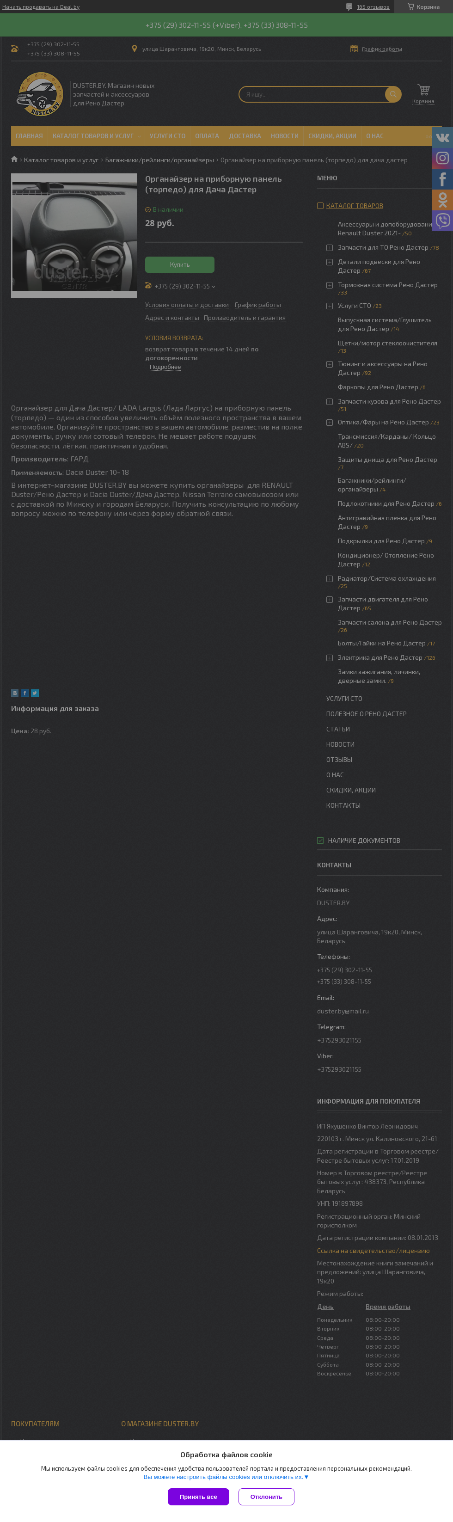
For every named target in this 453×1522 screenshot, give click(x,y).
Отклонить (266, 1496)
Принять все (198, 1496)
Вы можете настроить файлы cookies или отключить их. (223, 1476)
